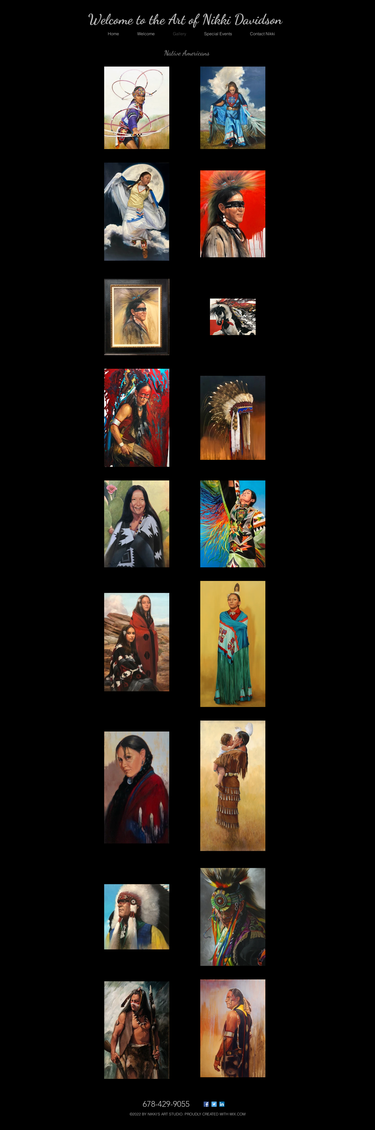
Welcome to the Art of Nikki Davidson (185, 19)
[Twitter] (214, 1104)
